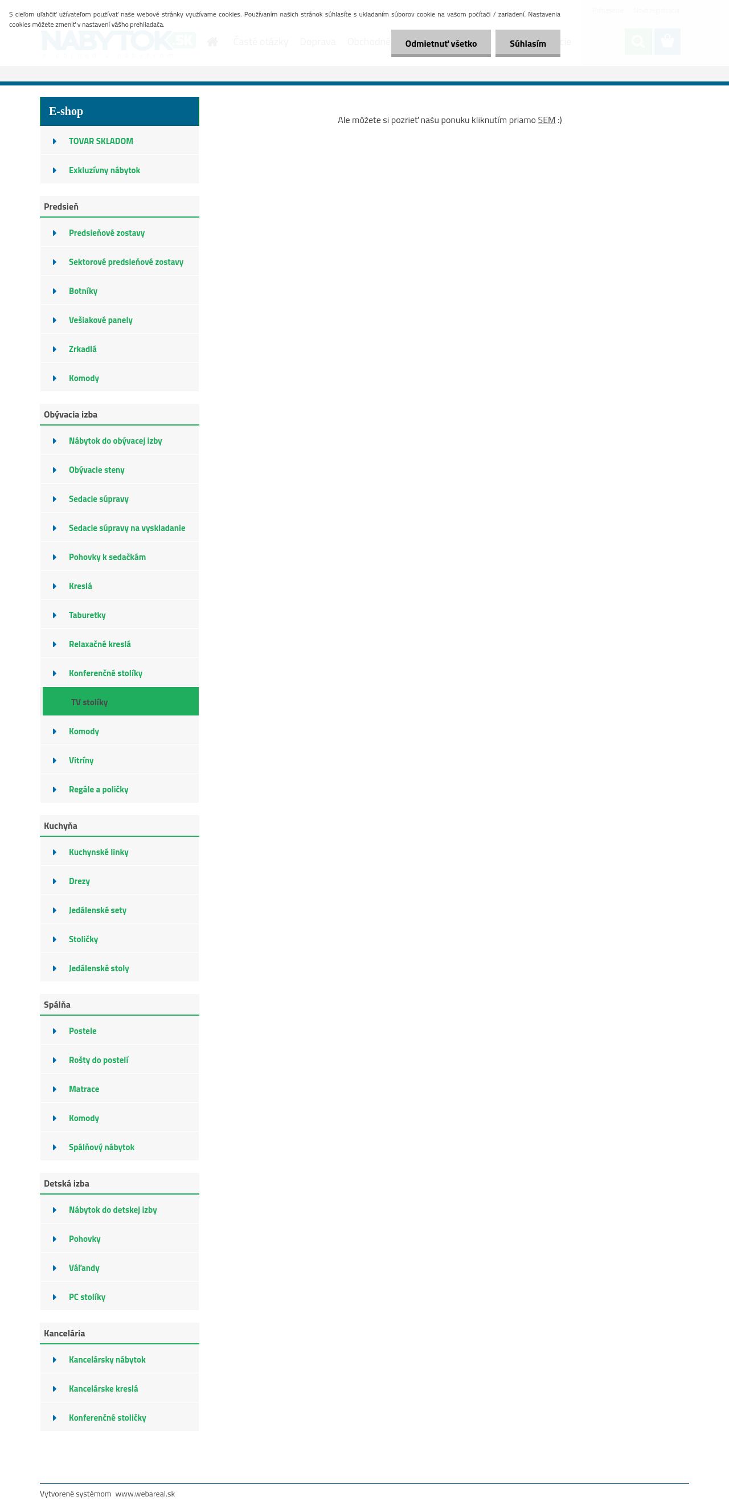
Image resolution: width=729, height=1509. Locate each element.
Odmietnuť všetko (441, 43)
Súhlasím (528, 43)
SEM (547, 119)
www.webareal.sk (145, 1493)
